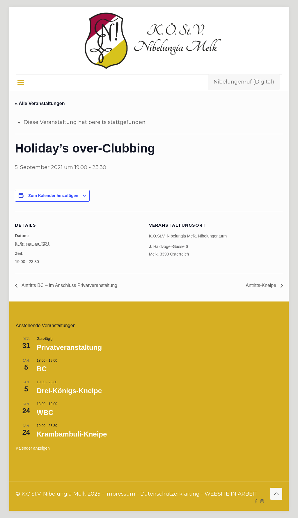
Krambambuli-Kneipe (72, 434)
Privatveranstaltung (69, 347)
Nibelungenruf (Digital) (244, 82)
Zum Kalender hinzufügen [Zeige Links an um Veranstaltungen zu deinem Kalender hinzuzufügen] (53, 195)
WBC (45, 412)
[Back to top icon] (276, 494)
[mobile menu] (21, 83)
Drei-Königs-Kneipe (69, 391)
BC (42, 369)
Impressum (120, 494)
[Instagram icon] (262, 501)
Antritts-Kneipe (261, 285)
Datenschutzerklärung (170, 494)
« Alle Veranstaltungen (40, 103)
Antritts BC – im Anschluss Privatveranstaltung (68, 285)
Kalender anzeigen (33, 448)
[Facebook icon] (256, 501)
